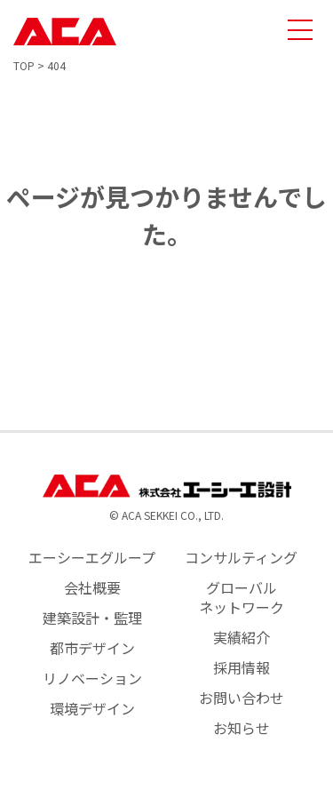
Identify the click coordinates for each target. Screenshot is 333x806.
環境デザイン (92, 708)
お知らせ (241, 727)
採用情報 (241, 667)
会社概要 (92, 587)
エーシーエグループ (91, 557)
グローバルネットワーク (241, 597)
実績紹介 (241, 637)
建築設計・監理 (92, 617)
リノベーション (92, 678)
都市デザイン (92, 647)
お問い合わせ (241, 697)
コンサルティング (241, 557)
